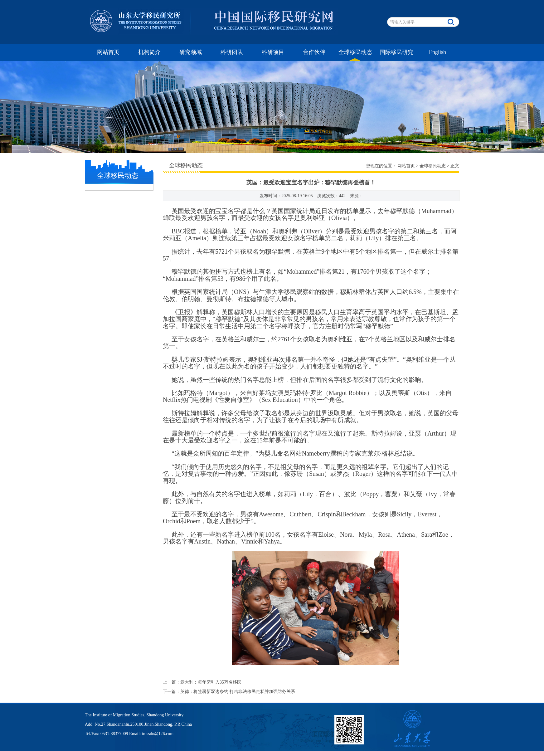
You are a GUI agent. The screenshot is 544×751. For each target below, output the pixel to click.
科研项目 (273, 52)
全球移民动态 (355, 52)
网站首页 (108, 52)
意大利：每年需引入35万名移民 (210, 682)
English (437, 52)
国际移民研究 (396, 52)
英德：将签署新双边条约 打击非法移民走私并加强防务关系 (237, 691)
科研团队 (232, 52)
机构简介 (149, 52)
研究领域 (190, 52)
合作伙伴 (314, 52)
